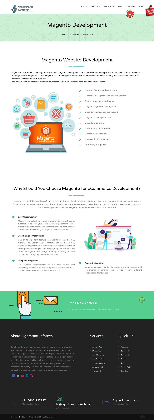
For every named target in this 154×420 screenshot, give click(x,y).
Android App (96, 347)
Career (141, 6)
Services (95, 6)
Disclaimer (124, 371)
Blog (119, 6)
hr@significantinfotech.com (74, 404)
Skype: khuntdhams (126, 400)
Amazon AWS (96, 367)
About (84, 6)
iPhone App (95, 351)
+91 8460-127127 (34, 400)
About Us (123, 347)
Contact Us (129, 6)
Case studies (109, 6)
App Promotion (97, 359)
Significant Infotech (26, 417)
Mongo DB (95, 371)
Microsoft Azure (97, 363)
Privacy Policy (125, 367)
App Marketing (97, 355)
